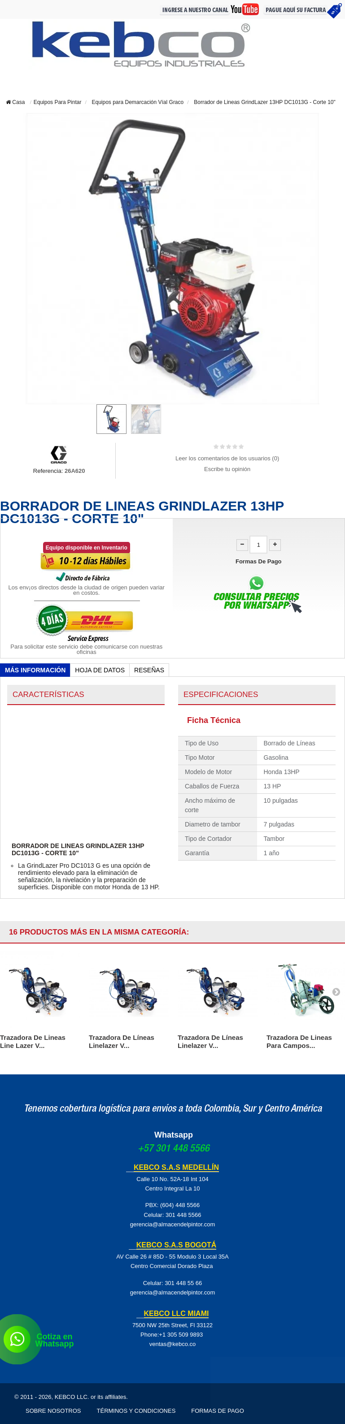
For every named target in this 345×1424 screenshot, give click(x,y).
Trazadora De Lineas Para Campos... (299, 1041)
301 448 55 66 (183, 1283)
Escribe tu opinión (227, 469)
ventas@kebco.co (172, 1344)
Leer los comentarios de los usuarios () (227, 458)
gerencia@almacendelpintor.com (172, 1224)
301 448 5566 (183, 1215)
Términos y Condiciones (136, 1410)
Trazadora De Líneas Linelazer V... (121, 1041)
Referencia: (48, 470)
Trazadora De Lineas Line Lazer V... (33, 1041)
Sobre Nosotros (53, 1410)
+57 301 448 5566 (174, 1149)
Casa (15, 102)
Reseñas (149, 670)
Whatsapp (173, 1134)
